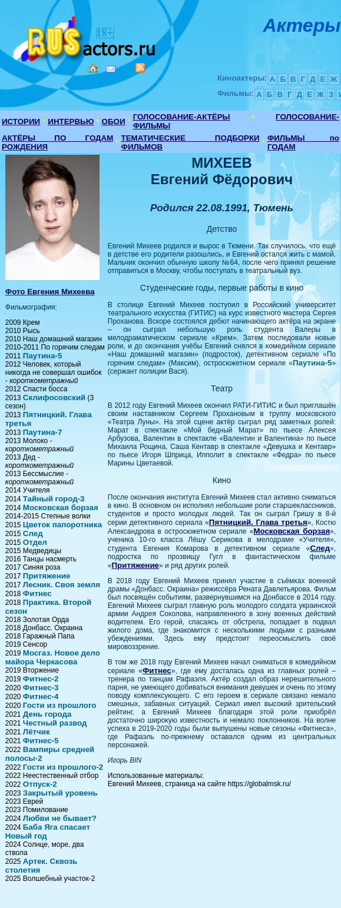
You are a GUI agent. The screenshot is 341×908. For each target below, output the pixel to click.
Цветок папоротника (62, 524)
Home (93, 68)
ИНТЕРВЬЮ (71, 121)
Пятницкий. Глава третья (258, 522)
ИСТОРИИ (21, 121)
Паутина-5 (42, 355)
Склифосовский (54, 397)
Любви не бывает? (60, 818)
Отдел (35, 542)
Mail (110, 69)
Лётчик (36, 731)
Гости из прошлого (60, 705)
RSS (140, 67)
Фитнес (37, 593)
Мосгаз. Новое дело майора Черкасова (52, 657)
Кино (85, 37)
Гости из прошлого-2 (63, 767)
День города (47, 714)
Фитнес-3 (41, 687)
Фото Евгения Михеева (50, 291)
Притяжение (47, 575)
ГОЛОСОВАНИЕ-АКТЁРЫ (181, 116)
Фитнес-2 (41, 678)
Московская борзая (60, 507)
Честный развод (55, 723)
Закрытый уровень (60, 793)
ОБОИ (113, 121)
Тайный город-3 (54, 498)
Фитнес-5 (41, 740)
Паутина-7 (42, 432)
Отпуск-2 (40, 784)
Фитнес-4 (41, 696)
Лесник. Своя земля (61, 584)
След (33, 533)
